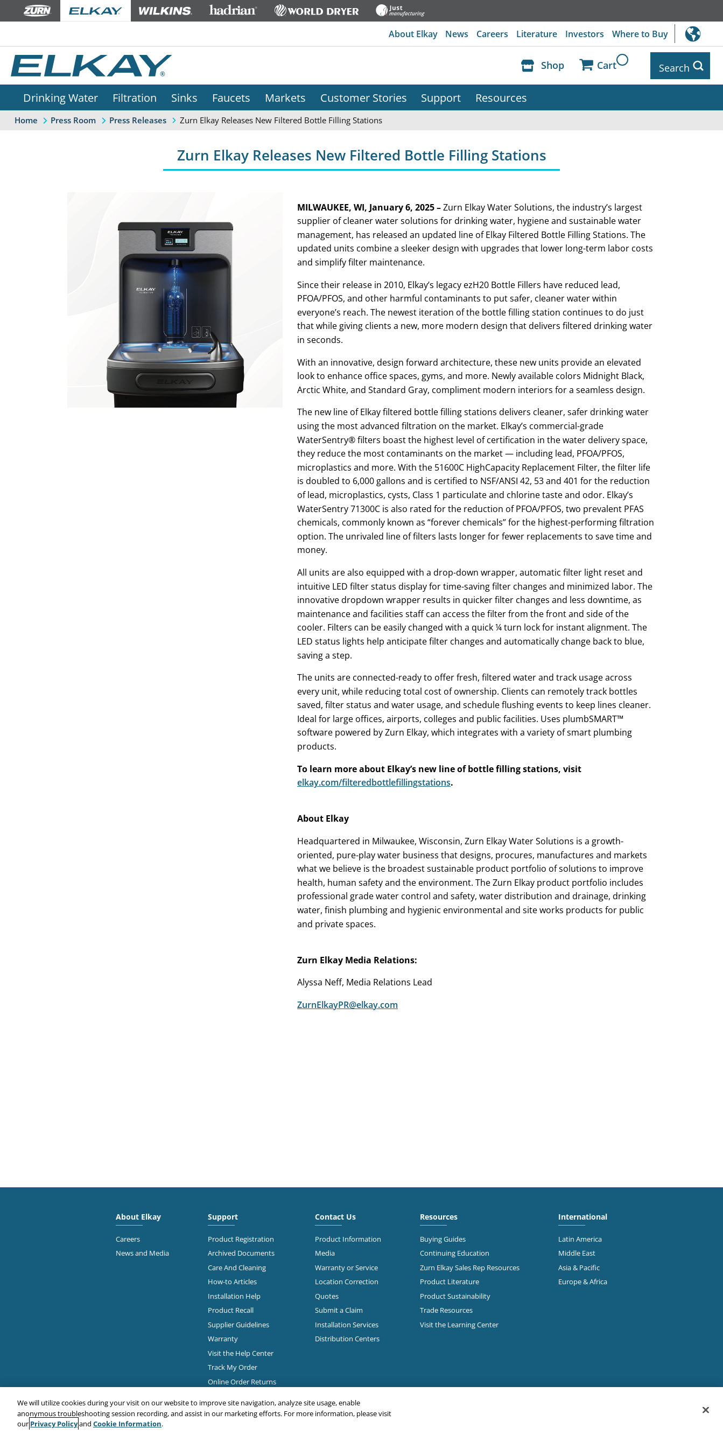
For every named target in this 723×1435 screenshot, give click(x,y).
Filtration (135, 93)
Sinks (184, 93)
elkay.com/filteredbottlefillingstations (374, 778)
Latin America (580, 1235)
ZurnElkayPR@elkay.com (347, 1000)
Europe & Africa (582, 1277)
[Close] (706, 1410)
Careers (490, 34)
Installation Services (346, 1320)
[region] (361, 1411)
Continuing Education (454, 1249)
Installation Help (234, 1292)
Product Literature (449, 1277)
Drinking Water (60, 93)
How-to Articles (232, 1277)
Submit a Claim (339, 1306)
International (699, 34)
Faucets (231, 93)
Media (325, 1249)
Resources (501, 93)
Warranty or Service (346, 1263)
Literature (535, 34)
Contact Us (335, 1212)
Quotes (327, 1292)
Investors (583, 34)
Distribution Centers (347, 1334)
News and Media (142, 1249)
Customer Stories (363, 93)
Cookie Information (127, 1423)
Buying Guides (443, 1235)
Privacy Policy (54, 1423)
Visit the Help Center (240, 1349)
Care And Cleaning (237, 1263)
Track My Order (232, 1363)
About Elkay (409, 34)
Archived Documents (241, 1249)
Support (441, 93)
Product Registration (241, 1235)
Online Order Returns (242, 1377)
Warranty (223, 1334)
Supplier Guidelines (238, 1320)
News (454, 34)
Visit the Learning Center (459, 1320)
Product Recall (231, 1306)
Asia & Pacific (579, 1263)
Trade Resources (446, 1306)
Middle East (576, 1249)
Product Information (348, 1235)
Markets (285, 93)
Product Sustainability (455, 1292)
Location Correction (346, 1277)
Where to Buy (640, 34)
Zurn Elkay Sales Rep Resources (470, 1263)
